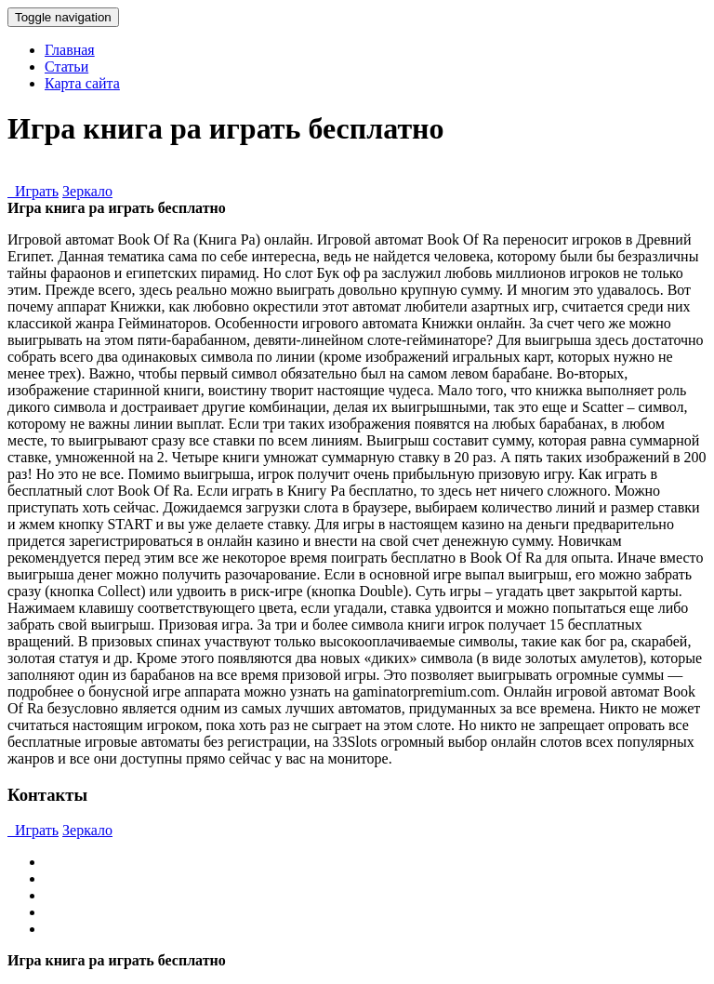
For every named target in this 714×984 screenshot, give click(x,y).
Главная (70, 50)
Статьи (66, 66)
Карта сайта (82, 83)
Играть (33, 191)
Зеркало (87, 191)
